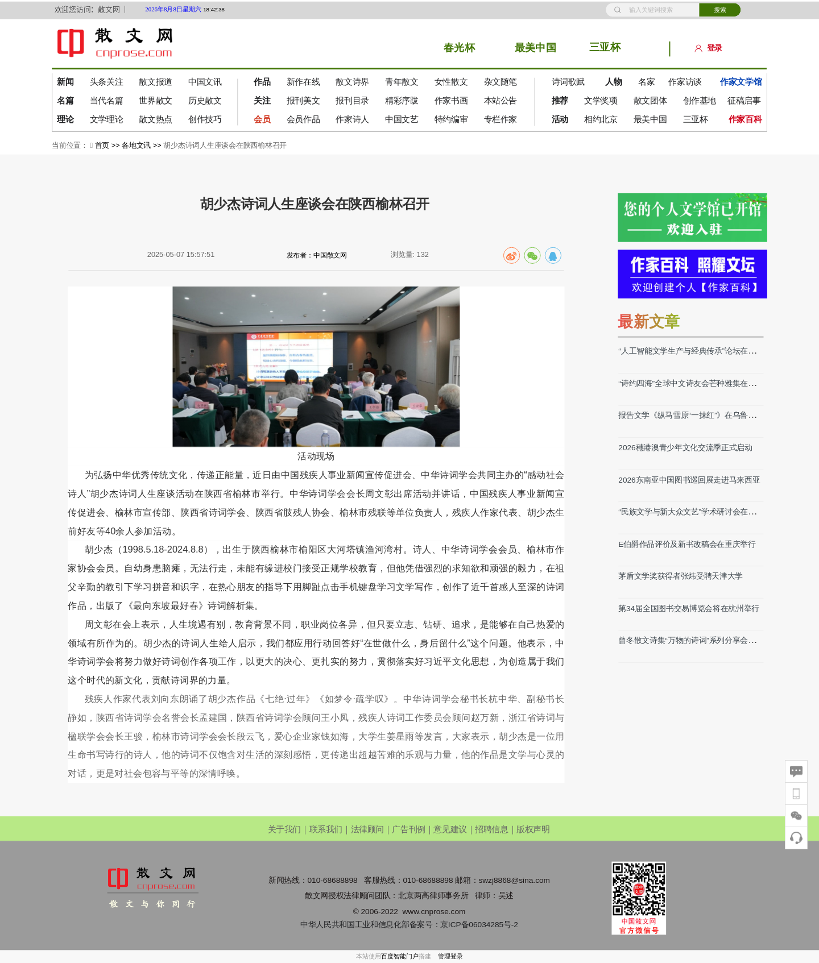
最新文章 (649, 321)
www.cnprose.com (433, 911)
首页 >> (108, 145)
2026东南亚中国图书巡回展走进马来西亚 (689, 479)
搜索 (720, 9)
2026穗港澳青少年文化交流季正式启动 (685, 447)
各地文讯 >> (142, 145)
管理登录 (450, 956)
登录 (708, 48)
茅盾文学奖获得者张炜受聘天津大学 (680, 575)
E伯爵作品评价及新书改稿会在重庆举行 (687, 543)
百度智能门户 (400, 956)
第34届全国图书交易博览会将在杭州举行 (688, 608)
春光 (454, 47)
